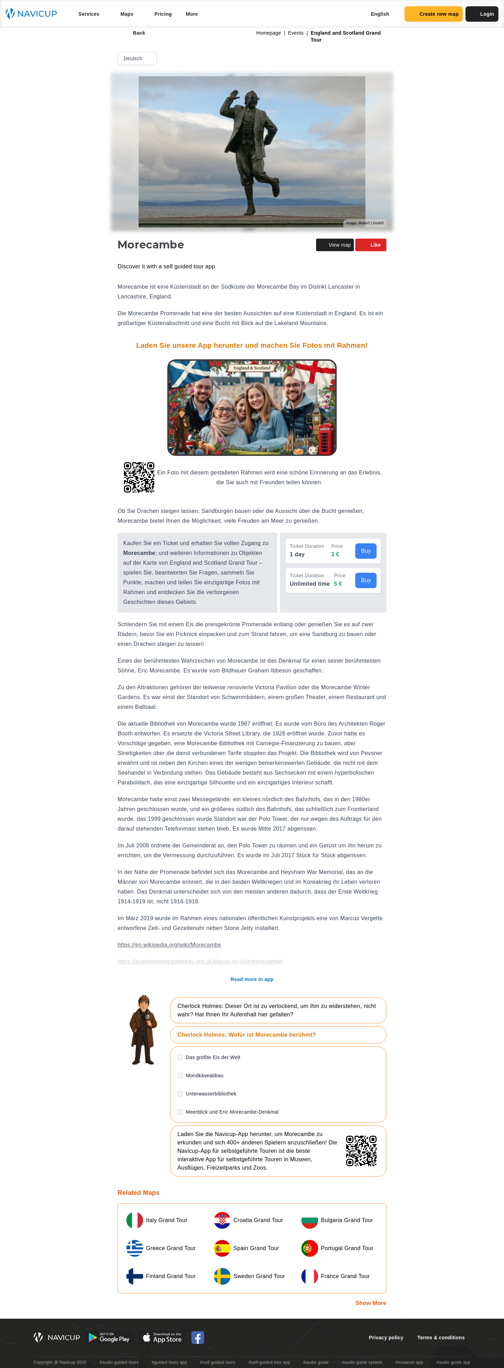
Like (371, 244)
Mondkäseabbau (205, 1075)
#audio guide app (453, 1362)
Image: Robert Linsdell (365, 223)
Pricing (163, 14)
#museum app (410, 1362)
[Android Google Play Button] (109, 1338)
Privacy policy (386, 1337)
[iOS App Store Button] (162, 1338)
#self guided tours (218, 1362)
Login (482, 13)
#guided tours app (169, 1362)
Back (134, 32)
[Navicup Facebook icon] (197, 1337)
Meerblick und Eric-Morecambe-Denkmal (232, 1112)
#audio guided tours (119, 1362)
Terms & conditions (441, 1337)
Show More (371, 1303)
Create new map (433, 13)
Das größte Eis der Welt (213, 1057)
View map (335, 244)
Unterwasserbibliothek (211, 1093)
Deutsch (138, 58)
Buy (366, 551)
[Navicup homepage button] (34, 14)
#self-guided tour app (269, 1362)
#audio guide (316, 1362)
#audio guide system (362, 1362)
